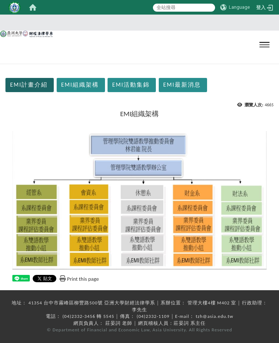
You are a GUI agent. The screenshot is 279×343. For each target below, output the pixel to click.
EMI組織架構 (80, 84)
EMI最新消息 (182, 84)
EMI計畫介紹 (29, 84)
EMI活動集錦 (131, 84)
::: (2, 67)
